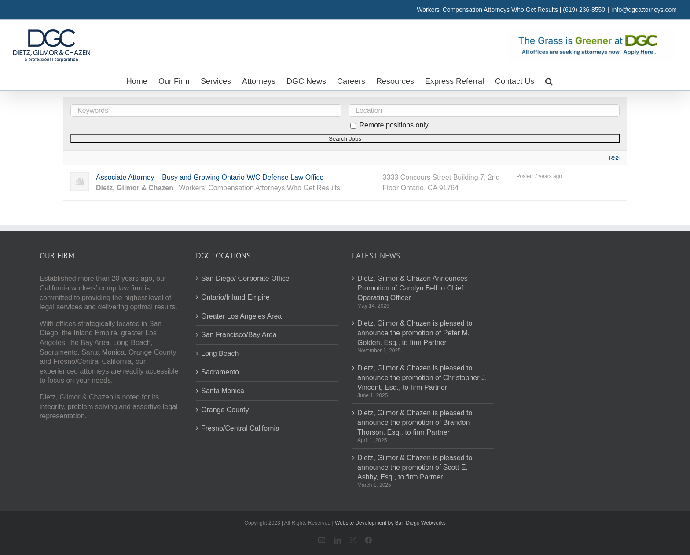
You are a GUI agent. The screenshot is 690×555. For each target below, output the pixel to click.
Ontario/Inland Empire (235, 297)
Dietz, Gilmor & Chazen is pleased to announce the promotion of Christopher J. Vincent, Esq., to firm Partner (422, 377)
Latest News (376, 255)
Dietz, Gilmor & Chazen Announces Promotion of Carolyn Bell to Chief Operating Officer (412, 288)
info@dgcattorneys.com (644, 9)
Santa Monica (222, 391)
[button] (549, 80)
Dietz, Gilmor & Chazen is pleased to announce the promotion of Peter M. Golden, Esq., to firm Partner (414, 332)
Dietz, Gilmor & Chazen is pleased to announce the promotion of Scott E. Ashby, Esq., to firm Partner (414, 467)
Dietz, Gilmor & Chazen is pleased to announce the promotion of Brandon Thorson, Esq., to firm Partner (414, 422)
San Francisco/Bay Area (239, 334)
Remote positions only (393, 125)
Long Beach (220, 353)
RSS (614, 158)
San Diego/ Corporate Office (245, 278)
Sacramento (220, 372)
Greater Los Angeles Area (241, 316)
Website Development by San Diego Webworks (390, 523)
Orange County (225, 410)
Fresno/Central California (240, 428)
